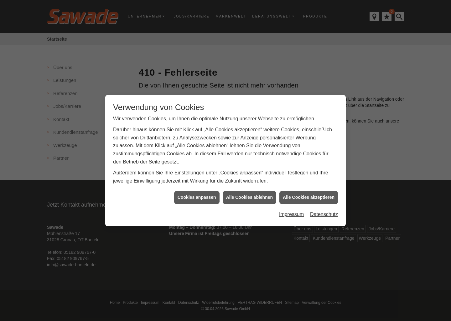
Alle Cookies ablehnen (249, 195)
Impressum (291, 213)
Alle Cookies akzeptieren (308, 195)
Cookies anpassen (197, 195)
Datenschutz (324, 213)
